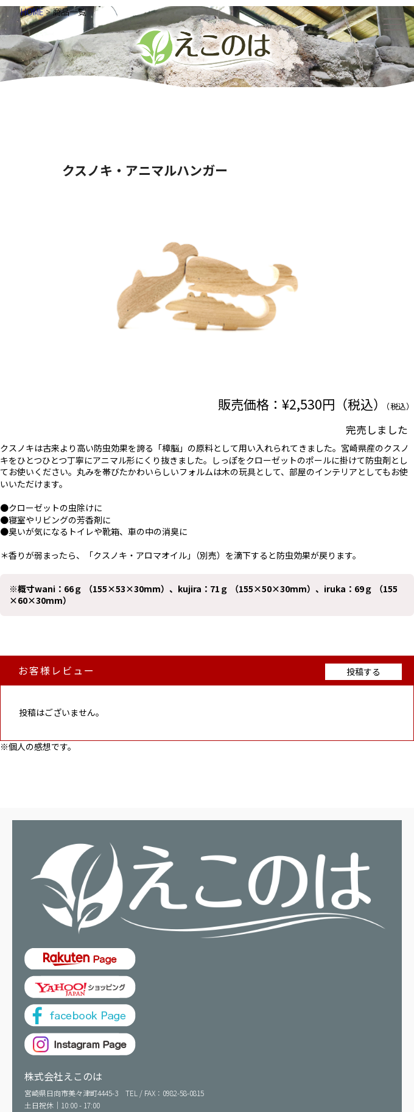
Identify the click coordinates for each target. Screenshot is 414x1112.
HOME (32, 11)
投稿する (363, 671)
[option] (207, 285)
